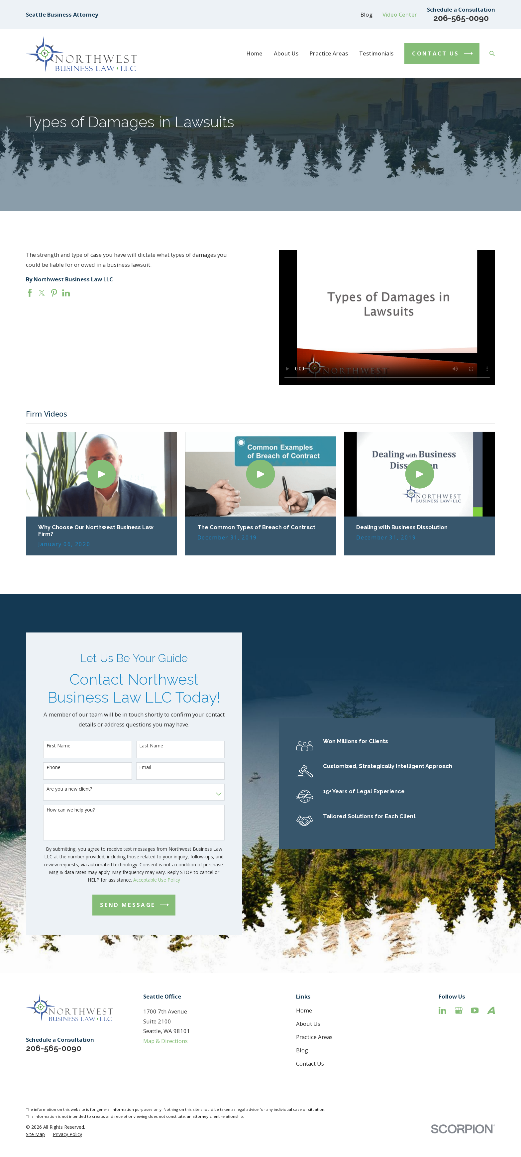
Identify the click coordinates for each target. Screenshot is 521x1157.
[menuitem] (35, 1134)
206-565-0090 (461, 18)
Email (136, 767)
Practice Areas (314, 1037)
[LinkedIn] (442, 1010)
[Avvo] (491, 1010)
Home (304, 1010)
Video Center (399, 14)
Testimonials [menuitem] (376, 53)
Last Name (142, 746)
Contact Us (310, 1063)
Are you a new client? (60, 789)
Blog (366, 14)
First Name (49, 746)
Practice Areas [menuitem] (328, 53)
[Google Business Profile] (459, 1010)
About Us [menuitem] (286, 53)
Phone (45, 767)
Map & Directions (165, 1041)
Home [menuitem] (254, 53)
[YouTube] (474, 1010)
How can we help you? (62, 810)
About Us (308, 1023)
